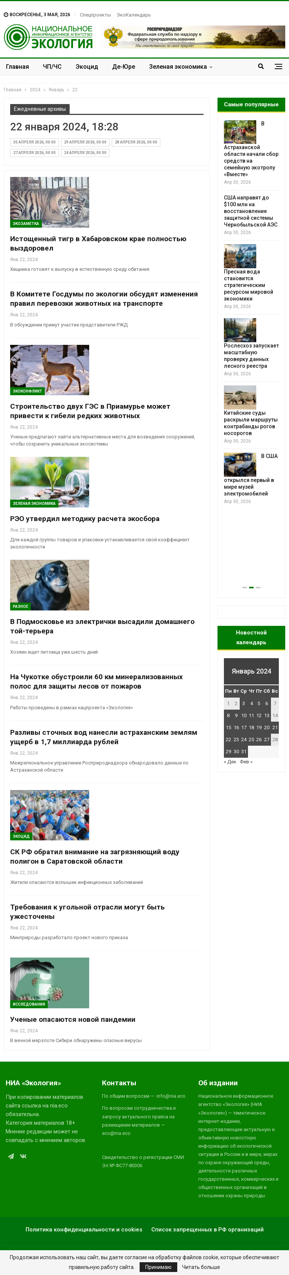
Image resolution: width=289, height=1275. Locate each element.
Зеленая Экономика (34, 504)
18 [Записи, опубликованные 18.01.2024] (251, 727)
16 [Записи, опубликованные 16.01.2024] (236, 727)
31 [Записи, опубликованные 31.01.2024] (243, 751)
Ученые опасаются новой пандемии (72, 1019)
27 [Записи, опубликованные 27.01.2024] (266, 739)
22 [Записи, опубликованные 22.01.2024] (228, 739)
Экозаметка (26, 224)
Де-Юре (123, 66)
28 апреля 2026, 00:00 (136, 142)
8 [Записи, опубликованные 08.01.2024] (228, 715)
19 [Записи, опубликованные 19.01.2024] (259, 727)
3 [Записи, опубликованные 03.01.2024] (243, 703)
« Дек (230, 761)
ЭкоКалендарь (134, 15)
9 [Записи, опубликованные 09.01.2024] (236, 715)
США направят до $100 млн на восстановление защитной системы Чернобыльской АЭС (250, 211)
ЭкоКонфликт (27, 391)
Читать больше (201, 1267)
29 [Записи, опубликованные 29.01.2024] (228, 751)
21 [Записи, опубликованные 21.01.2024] (275, 727)
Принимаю (158, 1267)
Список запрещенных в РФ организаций (207, 1229)
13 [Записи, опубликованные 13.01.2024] (266, 715)
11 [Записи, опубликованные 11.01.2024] (251, 715)
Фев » (246, 761)
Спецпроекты (95, 15)
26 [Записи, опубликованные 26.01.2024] (259, 739)
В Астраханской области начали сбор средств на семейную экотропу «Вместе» (251, 149)
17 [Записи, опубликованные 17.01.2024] (243, 727)
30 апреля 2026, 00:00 (34, 142)
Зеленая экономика (178, 66)
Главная (17, 66)
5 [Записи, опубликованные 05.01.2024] (258, 703)
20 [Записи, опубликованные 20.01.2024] (266, 727)
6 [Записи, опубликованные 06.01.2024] (266, 703)
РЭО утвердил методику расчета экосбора (85, 518)
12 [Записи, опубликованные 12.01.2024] (259, 715)
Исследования (29, 1004)
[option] (251, 312)
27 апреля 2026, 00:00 (34, 153)
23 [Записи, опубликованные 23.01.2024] (236, 739)
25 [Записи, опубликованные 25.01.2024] (251, 739)
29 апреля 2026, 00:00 (85, 142)
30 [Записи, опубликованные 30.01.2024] (236, 751)
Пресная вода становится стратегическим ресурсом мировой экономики (248, 285)
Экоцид (87, 66)
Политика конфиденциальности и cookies (84, 1229)
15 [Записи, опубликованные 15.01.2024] (228, 727)
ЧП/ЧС (52, 66)
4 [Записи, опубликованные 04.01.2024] (251, 703)
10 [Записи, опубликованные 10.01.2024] (243, 715)
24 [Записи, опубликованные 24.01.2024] (243, 739)
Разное (20, 606)
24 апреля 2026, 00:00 (85, 153)
